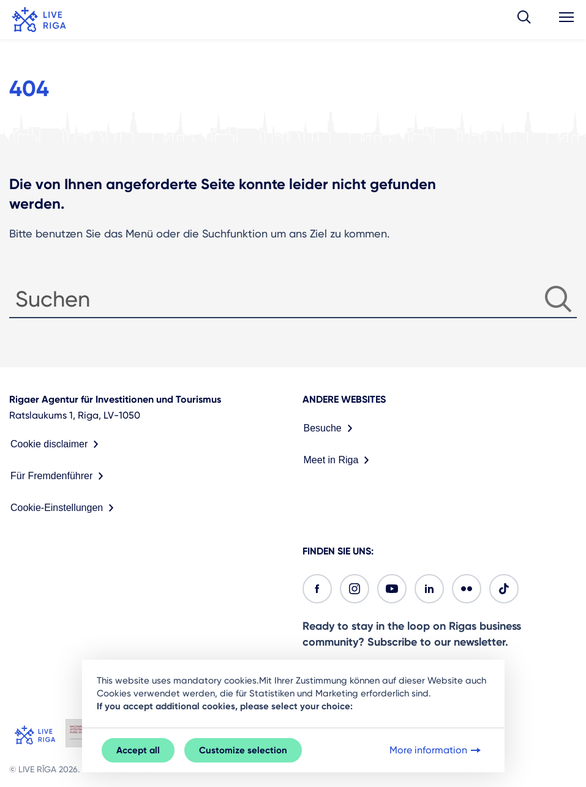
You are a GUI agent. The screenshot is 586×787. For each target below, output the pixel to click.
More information (436, 750)
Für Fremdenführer (59, 476)
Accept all (138, 750)
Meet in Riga (339, 460)
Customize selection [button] (243, 750)
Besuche (331, 428)
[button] (524, 19)
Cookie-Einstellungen (64, 508)
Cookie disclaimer (56, 444)
